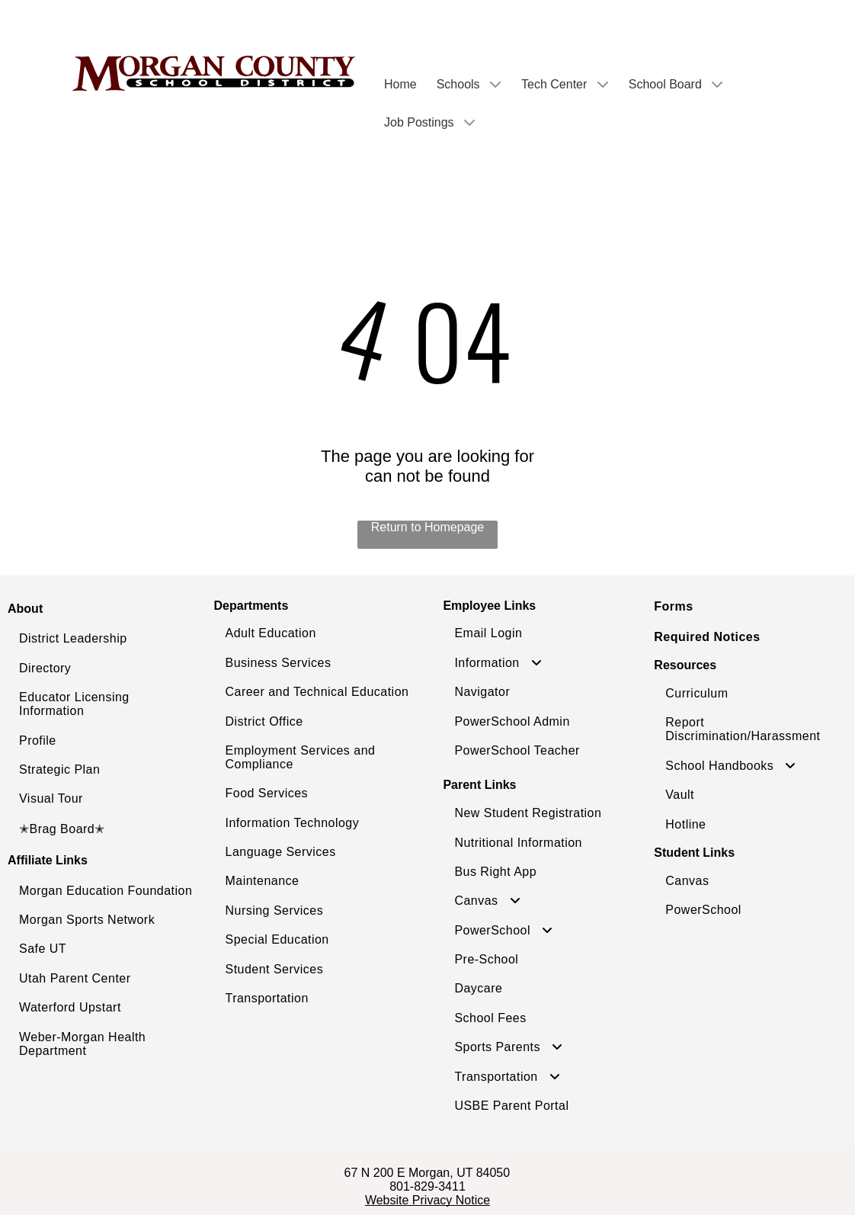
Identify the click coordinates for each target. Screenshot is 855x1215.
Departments (251, 605)
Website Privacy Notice (427, 1200)
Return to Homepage (428, 527)
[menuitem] (106, 638)
